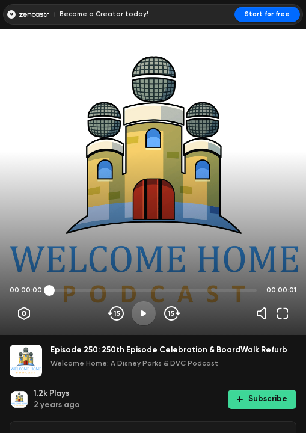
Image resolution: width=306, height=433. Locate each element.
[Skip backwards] (116, 313)
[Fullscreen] (282, 313)
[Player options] (24, 313)
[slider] (49, 290)
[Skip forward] (171, 313)
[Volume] (264, 313)
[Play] (144, 313)
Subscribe (262, 398)
